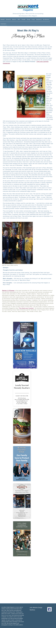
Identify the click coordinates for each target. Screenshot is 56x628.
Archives (46, 19)
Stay (33, 19)
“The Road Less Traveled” (26, 308)
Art (19, 19)
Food (23, 19)
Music (14, 19)
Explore (39, 19)
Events (8, 19)
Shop (28, 19)
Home (3, 19)
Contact (3, 23)
